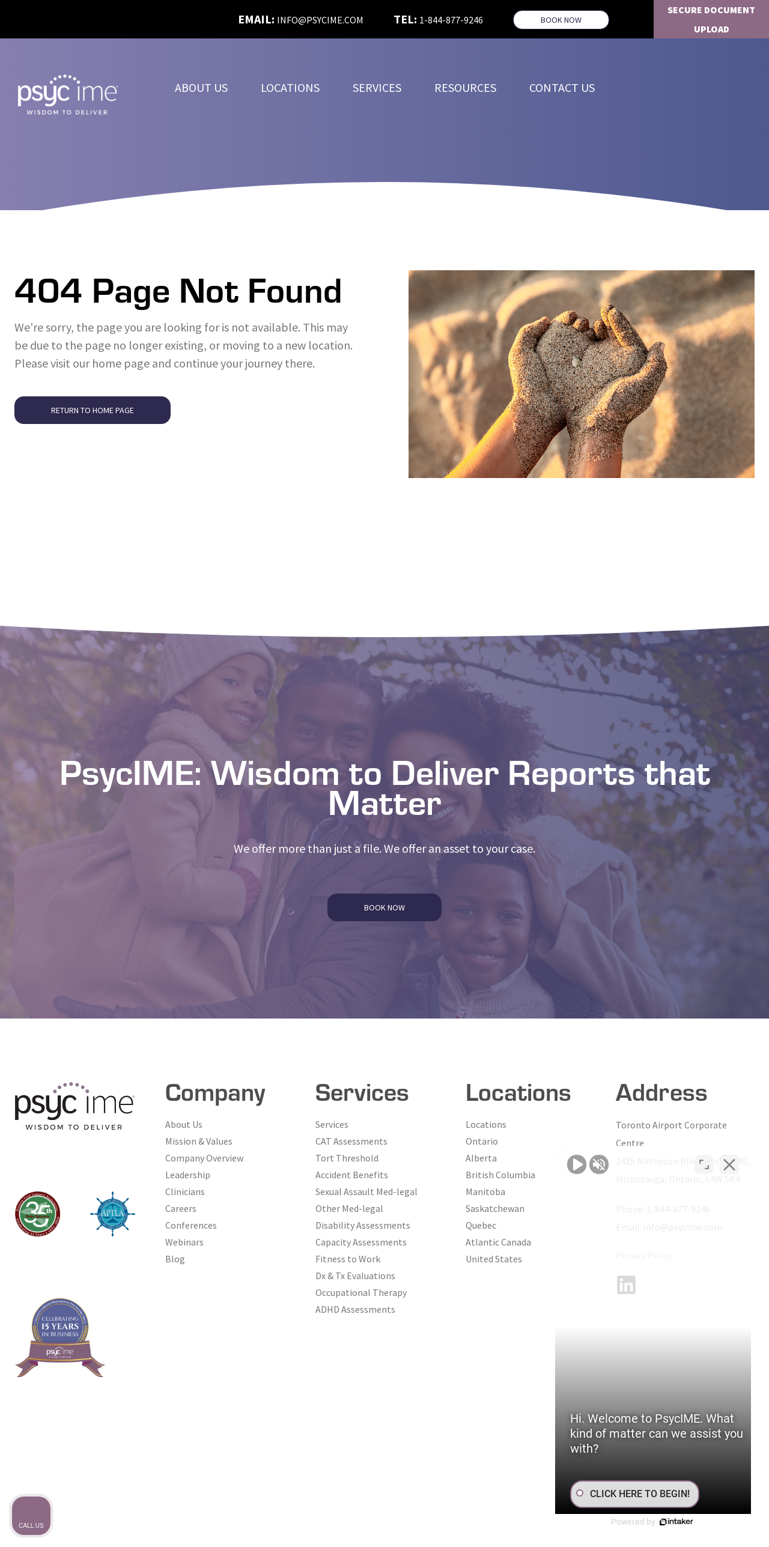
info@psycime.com (320, 20)
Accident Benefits (351, 1175)
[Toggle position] (704, 1163)
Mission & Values (199, 1141)
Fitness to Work (347, 1259)
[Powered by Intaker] (667, 1521)
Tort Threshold (346, 1158)
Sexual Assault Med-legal (366, 1191)
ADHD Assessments (355, 1309)
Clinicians (185, 1191)
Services (331, 1124)
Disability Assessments (362, 1225)
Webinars (184, 1242)
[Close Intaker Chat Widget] (729, 1163)
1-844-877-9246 (451, 20)
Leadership (187, 1175)
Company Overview (204, 1158)
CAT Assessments (351, 1141)
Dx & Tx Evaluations (355, 1276)
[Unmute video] (556, 1163)
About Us (183, 1124)
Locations (486, 1124)
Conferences (191, 1225)
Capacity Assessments (361, 1242)
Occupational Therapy (361, 1292)
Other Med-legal (349, 1208)
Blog (175, 1259)
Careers (180, 1208)
